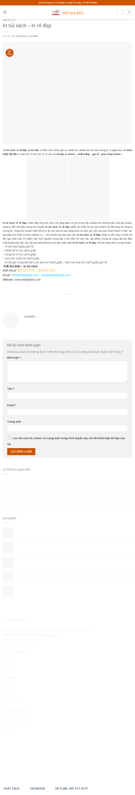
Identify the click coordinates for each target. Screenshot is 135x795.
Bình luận (14, 357)
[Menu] (5, 12)
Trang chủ (10, 664)
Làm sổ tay (9, 20)
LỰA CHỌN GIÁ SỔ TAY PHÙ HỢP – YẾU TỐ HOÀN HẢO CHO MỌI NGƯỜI (51, 487)
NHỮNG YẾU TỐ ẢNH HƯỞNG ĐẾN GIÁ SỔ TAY (34, 494)
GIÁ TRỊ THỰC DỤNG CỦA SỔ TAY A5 (27, 508)
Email (11, 405)
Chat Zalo (12, 788)
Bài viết (8, 684)
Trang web (14, 421)
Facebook (37, 788)
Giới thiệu (9, 670)
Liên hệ (8, 691)
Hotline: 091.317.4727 (71, 788)
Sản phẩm (9, 677)
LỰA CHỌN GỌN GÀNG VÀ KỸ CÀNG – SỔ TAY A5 (35, 501)
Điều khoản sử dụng (16, 720)
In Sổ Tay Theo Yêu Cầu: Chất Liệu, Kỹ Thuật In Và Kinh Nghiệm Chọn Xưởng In (56, 480)
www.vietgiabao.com (28, 279)
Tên (10, 388)
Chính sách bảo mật (16, 711)
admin (34, 36)
